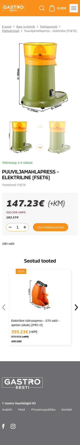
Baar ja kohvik (25, 26)
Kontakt (66, 409)
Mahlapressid (48, 26)
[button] (40, 147)
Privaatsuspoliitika (43, 409)
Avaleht (7, 409)
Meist (21, 409)
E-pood (6, 26)
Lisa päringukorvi (50, 227)
